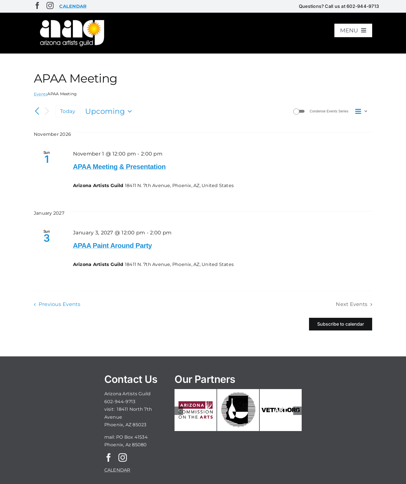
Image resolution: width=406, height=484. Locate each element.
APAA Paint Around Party (112, 245)
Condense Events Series (329, 111)
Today (67, 111)
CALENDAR (117, 470)
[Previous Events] (37, 111)
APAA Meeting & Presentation (119, 166)
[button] (179, 411)
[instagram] (50, 5)
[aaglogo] (71, 20)
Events (40, 94)
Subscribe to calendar (340, 324)
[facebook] (37, 5)
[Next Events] (46, 111)
